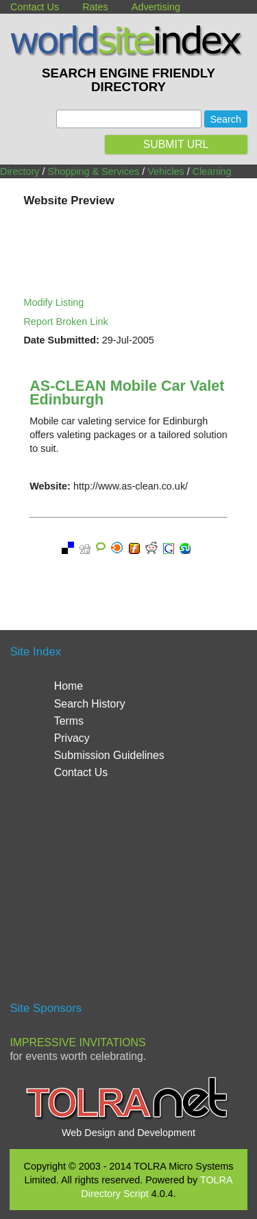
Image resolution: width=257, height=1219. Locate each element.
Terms (69, 721)
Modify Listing (53, 302)
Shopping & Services (94, 171)
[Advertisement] (129, 896)
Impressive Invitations (77, 1042)
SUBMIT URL (176, 144)
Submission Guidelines (109, 755)
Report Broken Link (65, 321)
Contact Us (34, 6)
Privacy (72, 738)
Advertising (156, 6)
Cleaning (212, 171)
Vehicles (165, 171)
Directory (20, 171)
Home (68, 686)
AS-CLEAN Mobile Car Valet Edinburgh (126, 392)
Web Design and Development (128, 1132)
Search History (89, 704)
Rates (95, 6)
